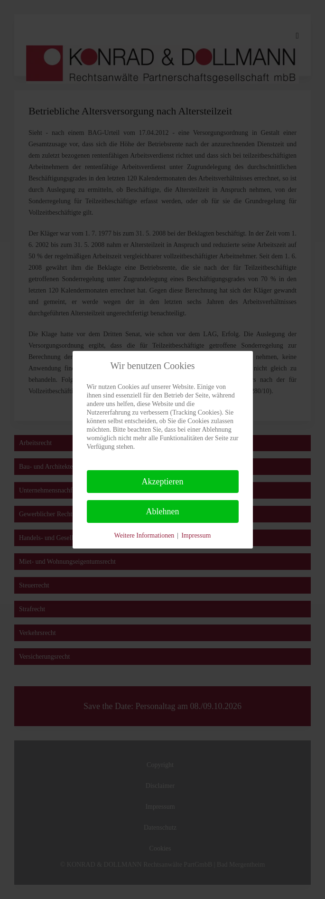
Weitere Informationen (144, 535)
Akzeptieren (163, 481)
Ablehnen (162, 511)
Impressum (196, 535)
